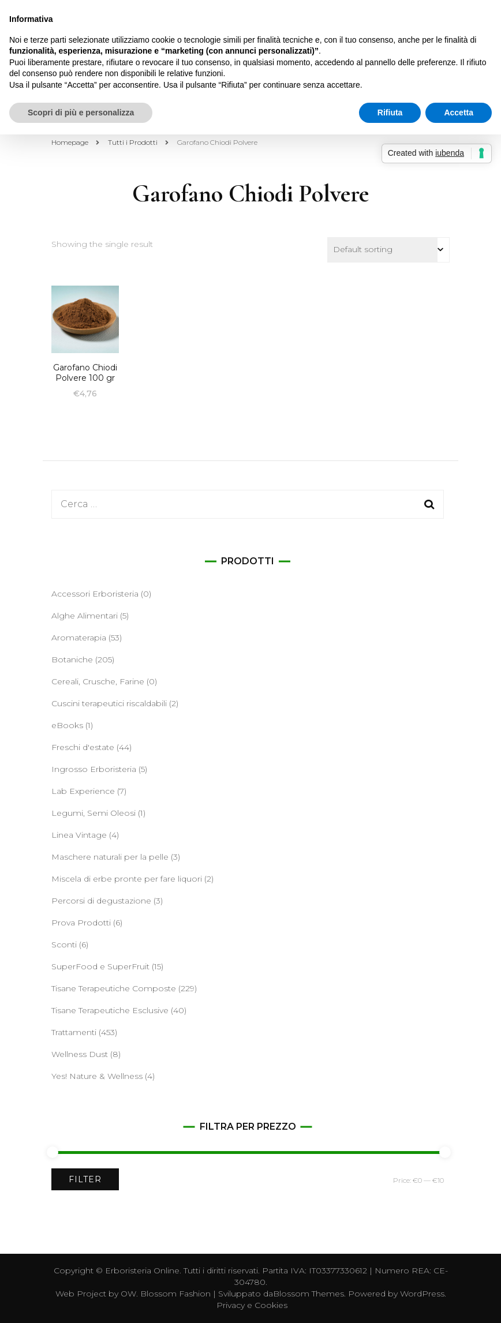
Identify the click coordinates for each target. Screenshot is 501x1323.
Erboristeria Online (142, 1270)
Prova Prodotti (81, 922)
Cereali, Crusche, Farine (97, 681)
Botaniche (72, 659)
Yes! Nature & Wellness (97, 1076)
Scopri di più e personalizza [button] (81, 112)
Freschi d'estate (82, 747)
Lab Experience (83, 791)
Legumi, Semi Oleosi (93, 813)
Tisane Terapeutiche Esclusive (110, 1010)
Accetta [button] (458, 112)
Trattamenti (73, 1032)
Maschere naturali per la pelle (110, 857)
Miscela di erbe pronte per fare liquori (126, 879)
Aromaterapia (78, 637)
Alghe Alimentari (84, 615)
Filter (85, 1179)
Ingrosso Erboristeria (93, 769)
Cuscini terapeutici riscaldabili (109, 703)
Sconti (64, 944)
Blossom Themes (308, 1293)
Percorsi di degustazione (101, 900)
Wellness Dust (79, 1054)
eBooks (67, 725)
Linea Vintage (79, 835)
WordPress (422, 1293)
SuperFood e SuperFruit (100, 966)
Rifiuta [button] (390, 112)
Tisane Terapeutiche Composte (113, 988)
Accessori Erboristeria (95, 594)
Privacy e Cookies (251, 1305)
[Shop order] (388, 250)
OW (128, 1293)
